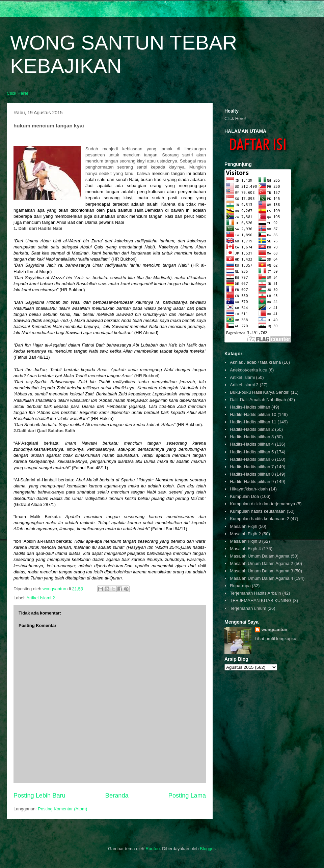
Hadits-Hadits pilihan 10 (253, 414)
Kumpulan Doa (244, 496)
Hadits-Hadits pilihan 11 (253, 421)
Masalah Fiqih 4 (245, 548)
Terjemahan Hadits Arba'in (255, 593)
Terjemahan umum (248, 608)
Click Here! (17, 93)
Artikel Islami (242, 377)
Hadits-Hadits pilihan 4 (252, 444)
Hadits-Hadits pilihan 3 (252, 436)
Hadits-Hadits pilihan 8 (252, 474)
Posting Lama (187, 795)
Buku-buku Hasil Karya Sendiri (259, 392)
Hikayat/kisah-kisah (249, 488)
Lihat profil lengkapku (275, 638)
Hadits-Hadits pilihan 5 (252, 451)
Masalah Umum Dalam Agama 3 (261, 570)
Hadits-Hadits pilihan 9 (252, 481)
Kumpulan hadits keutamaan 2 (259, 518)
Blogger (207, 848)
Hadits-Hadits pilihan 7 (252, 466)
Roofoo (152, 848)
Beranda (117, 795)
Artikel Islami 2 (40, 597)
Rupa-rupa (240, 585)
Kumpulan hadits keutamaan (258, 511)
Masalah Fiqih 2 (245, 533)
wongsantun (275, 629)
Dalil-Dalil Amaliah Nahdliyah (258, 399)
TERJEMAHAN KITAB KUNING (261, 600)
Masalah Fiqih (243, 526)
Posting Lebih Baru (39, 795)
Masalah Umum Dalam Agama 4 (261, 578)
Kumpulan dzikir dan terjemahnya (262, 503)
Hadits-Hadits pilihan (250, 407)
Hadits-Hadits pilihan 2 (252, 429)
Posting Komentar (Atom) (62, 808)
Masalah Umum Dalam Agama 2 (261, 563)
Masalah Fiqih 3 (245, 541)
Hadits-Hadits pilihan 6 (252, 459)
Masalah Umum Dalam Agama (259, 556)
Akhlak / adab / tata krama (255, 362)
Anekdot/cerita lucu (248, 369)
